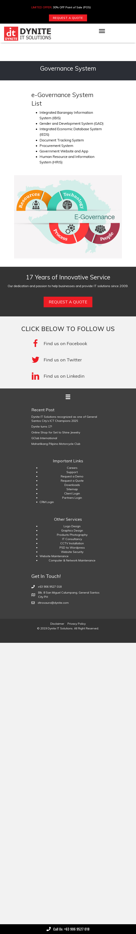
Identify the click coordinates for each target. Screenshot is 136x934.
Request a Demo (72, 476)
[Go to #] (68, 360)
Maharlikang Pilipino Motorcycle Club (55, 444)
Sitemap (72, 489)
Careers (72, 468)
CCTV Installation (72, 543)
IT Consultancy (72, 539)
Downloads (72, 485)
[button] (68, 17)
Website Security (72, 552)
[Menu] (102, 31)
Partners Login (72, 498)
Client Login (72, 493)
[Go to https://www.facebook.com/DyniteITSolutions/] (68, 343)
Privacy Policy (76, 624)
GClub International (44, 438)
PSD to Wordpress (72, 547)
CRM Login (47, 502)
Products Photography (72, 535)
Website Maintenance (54, 556)
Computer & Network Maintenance (72, 560)
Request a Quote (72, 480)
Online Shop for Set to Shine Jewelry (55, 432)
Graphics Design (72, 530)
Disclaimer (57, 624)
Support (72, 472)
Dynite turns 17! (41, 426)
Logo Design (72, 526)
